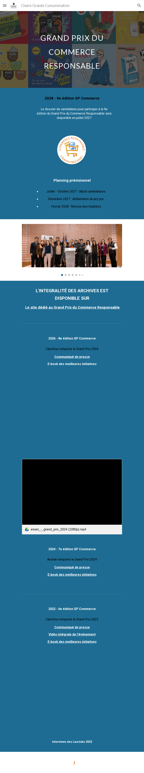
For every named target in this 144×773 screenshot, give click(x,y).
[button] (4, 5)
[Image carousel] (72, 250)
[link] (72, 496)
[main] (72, 49)
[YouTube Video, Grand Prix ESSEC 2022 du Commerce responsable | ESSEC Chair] (72, 698)
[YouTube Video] (72, 415)
